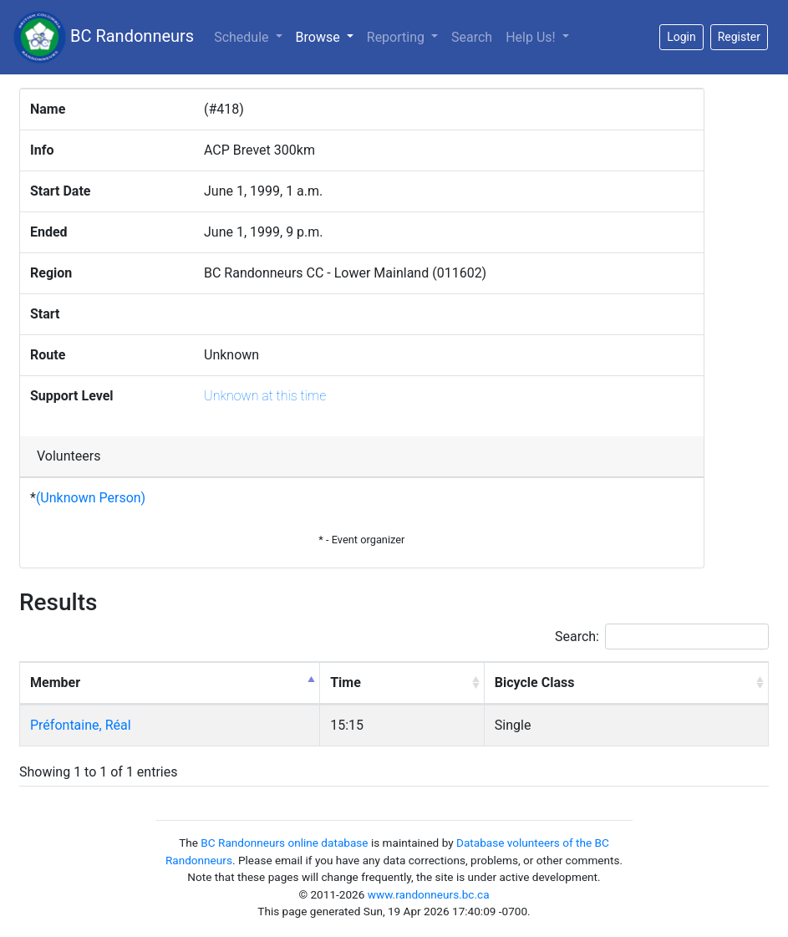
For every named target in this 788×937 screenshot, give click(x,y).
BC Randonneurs (103, 37)
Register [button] (739, 36)
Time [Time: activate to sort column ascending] (345, 682)
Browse (328, 36)
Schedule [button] (243, 37)
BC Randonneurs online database (284, 842)
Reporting (397, 37)
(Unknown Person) (90, 498)
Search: (662, 636)
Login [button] (681, 36)
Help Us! (532, 37)
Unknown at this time (265, 396)
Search (471, 37)
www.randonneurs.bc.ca (429, 894)
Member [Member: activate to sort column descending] (55, 682)
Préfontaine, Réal (80, 725)
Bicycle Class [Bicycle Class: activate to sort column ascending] (535, 682)
